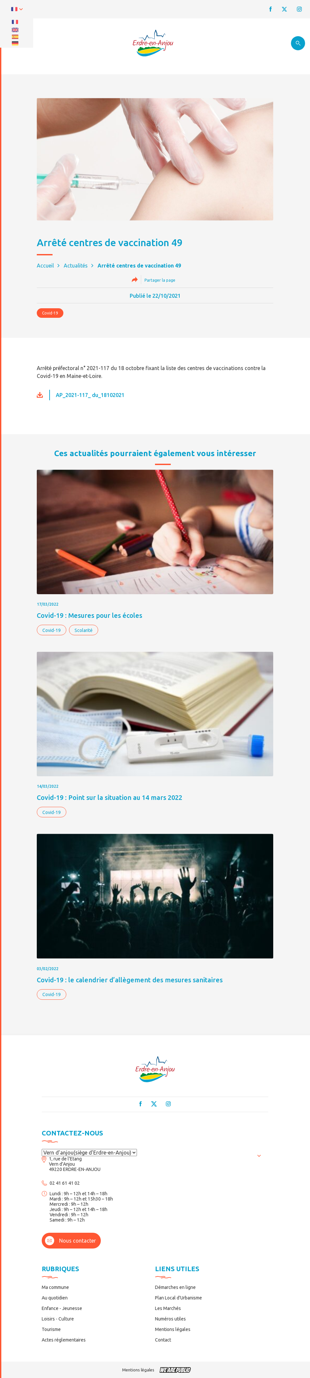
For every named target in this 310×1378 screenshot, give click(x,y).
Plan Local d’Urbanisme (178, 1297)
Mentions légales (172, 1329)
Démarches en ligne (175, 1287)
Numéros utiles (170, 1318)
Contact (163, 1340)
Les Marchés (168, 1308)
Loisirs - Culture (58, 1318)
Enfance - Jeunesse (62, 1308)
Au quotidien (55, 1297)
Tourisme (51, 1329)
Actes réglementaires (64, 1340)
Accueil (45, 266)
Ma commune (55, 1287)
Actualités (76, 266)
